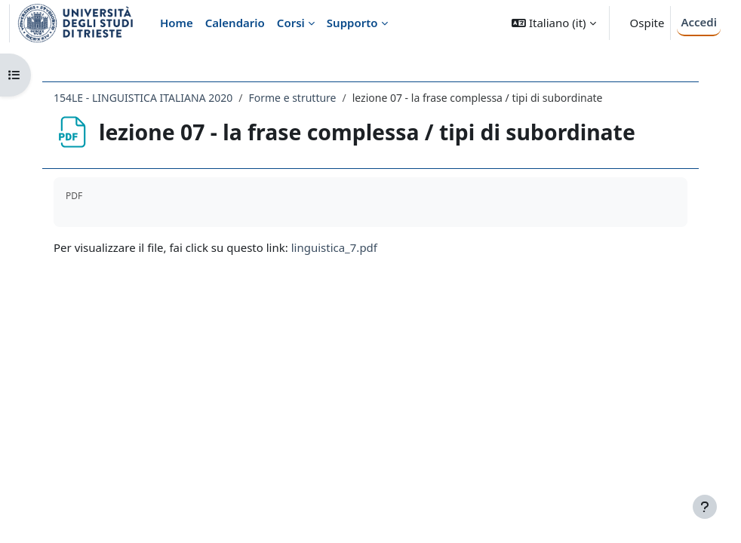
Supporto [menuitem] (352, 22)
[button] (553, 23)
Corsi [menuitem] (291, 22)
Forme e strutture (292, 97)
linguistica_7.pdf (334, 247)
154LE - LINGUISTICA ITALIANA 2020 (143, 97)
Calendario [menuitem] (235, 22)
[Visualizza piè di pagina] (705, 507)
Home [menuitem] (176, 22)
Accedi (699, 21)
